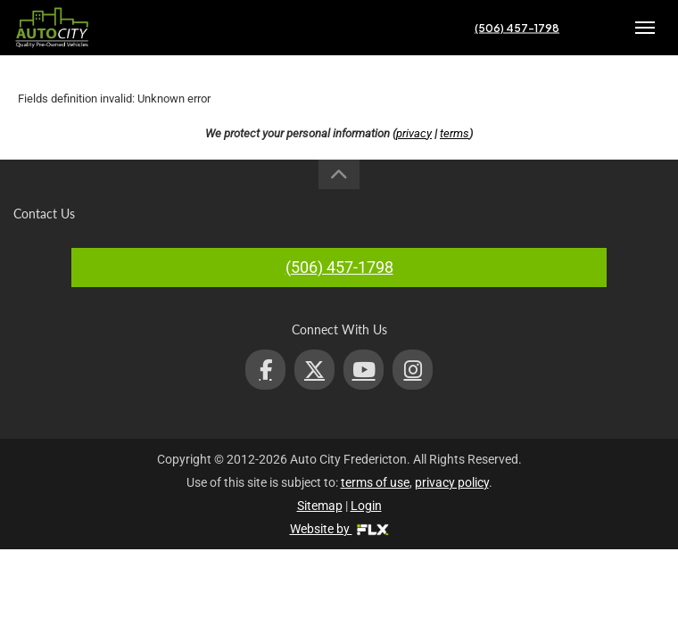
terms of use (375, 482)
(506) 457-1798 (517, 28)
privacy (414, 133)
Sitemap (320, 505)
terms (454, 133)
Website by (339, 529)
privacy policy (452, 482)
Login (366, 505)
